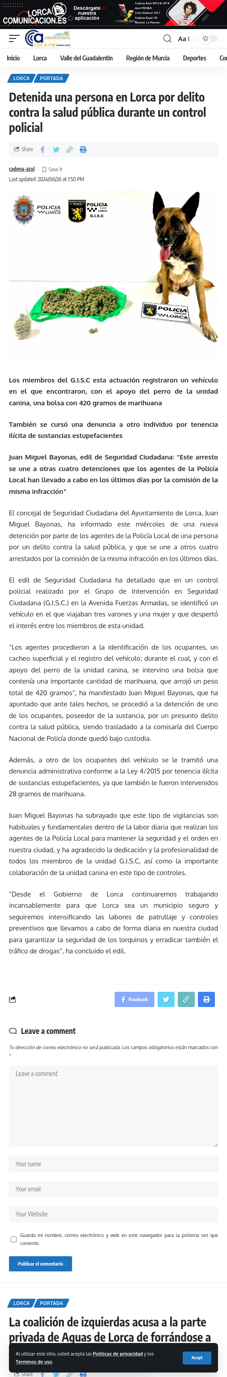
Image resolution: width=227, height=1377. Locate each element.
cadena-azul (21, 169)
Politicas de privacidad (118, 1353)
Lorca (21, 78)
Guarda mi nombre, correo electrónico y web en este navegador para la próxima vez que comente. (119, 1239)
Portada (51, 78)
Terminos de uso (34, 1361)
